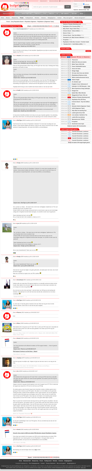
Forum (21, 17)
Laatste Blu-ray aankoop (76, 117)
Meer (82, 14)
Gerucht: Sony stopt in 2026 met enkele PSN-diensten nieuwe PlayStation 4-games (34, 433)
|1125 (42, 26)
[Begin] (29, 26)
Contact (59, 17)
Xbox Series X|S (27, 14)
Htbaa (18, 323)
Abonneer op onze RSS (79, 1)
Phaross (19, 312)
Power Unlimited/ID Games (77, 66)
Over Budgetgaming (34, 463)
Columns (43, 17)
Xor (18, 371)
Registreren (76, 9)
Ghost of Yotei (68, 33)
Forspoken (67, 39)
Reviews (37, 17)
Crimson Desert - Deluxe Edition (73, 31)
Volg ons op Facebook (66, 1)
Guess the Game (74, 68)
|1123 (36, 26)
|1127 (47, 26)
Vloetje (18, 162)
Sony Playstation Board (17, 21)
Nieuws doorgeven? (80, 17)
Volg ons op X (43, 1)
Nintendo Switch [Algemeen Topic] (79, 106)
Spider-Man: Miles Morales (77, 93)
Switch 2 (38, 14)
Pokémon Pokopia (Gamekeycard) (74, 24)
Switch (51, 14)
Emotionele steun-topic (76, 123)
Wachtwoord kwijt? (82, 9)
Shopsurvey (15, 17)
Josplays (19, 358)
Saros (71, 104)
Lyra (18, 223)
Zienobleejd (20, 279)
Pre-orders (65, 14)
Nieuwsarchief (27, 460)
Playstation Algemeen (30, 21)
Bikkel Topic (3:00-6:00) (76, 64)
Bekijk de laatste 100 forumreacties (77, 126)
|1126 (45, 26)
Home (2, 17)
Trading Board (29, 17)
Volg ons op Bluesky (53, 1)
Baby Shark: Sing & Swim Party (75, 28)
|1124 (39, 26)
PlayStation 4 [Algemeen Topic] (45, 21)
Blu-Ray (74, 14)
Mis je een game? (68, 17)
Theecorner (73, 59)
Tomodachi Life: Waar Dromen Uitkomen (76, 37)
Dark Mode (89, 1)
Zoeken (88, 51)
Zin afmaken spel (74, 82)
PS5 (17, 14)
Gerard (18, 338)
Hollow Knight (73, 79)
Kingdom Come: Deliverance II (78, 84)
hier (36, 449)
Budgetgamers (51, 17)
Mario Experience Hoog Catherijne (79, 88)
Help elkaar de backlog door (77, 110)
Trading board (48, 460)
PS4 (45, 14)
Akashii (19, 55)
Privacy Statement (50, 463)
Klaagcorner (73, 90)
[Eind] (57, 26)
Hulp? (88, 9)
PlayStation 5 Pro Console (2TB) (73, 26)
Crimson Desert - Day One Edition (73, 35)
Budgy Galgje (73, 71)
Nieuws (8, 17)
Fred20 (18, 90)
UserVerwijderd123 (22, 29)
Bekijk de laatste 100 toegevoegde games (79, 142)
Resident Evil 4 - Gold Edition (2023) (75, 44)
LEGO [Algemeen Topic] (76, 108)
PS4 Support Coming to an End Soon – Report (25, 351)
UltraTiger (19, 120)
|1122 (33, 26)
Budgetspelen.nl (71, 463)
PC (58, 14)
